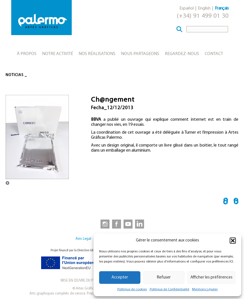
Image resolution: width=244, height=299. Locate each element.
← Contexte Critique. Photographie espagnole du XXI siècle (225, 202)
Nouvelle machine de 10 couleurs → (236, 202)
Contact (214, 54)
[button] (233, 240)
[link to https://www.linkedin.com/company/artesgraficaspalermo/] (140, 223)
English (204, 8)
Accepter (119, 277)
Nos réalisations (97, 54)
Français (222, 8)
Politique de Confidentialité (169, 289)
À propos (27, 54)
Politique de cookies (132, 289)
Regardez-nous (182, 54)
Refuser (164, 277)
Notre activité (57, 54)
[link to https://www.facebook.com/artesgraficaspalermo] (116, 223)
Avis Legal (83, 239)
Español (186, 8)
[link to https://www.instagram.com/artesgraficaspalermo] (104, 223)
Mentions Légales (205, 289)
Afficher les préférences (211, 277)
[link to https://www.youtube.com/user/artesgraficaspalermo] (128, 223)
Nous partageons (140, 54)
